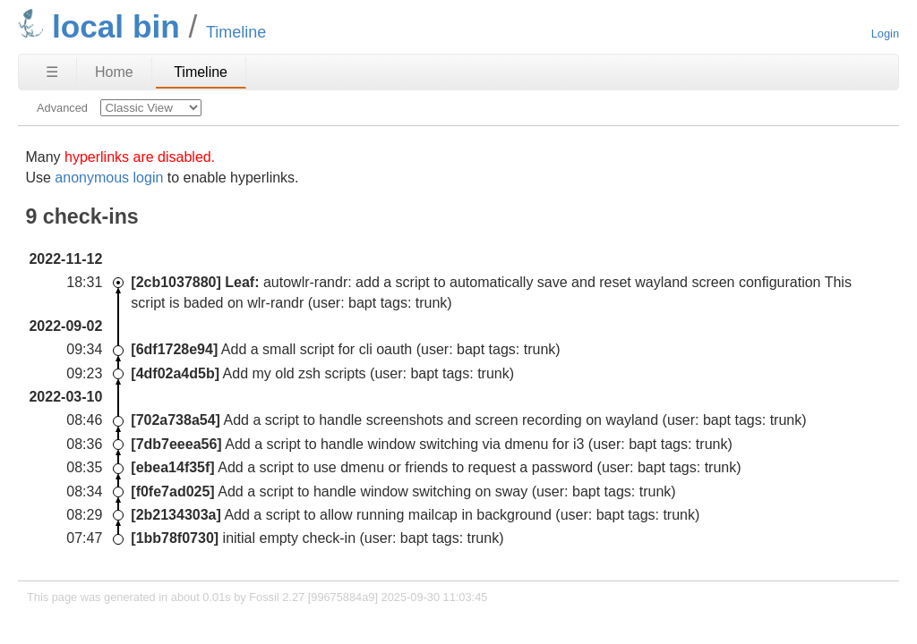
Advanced (62, 107)
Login (885, 33)
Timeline (200, 72)
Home (114, 72)
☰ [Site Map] (52, 72)
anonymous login (109, 177)
